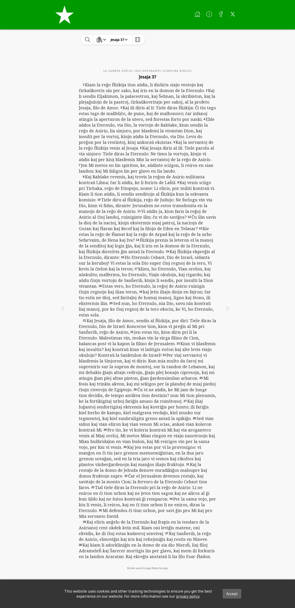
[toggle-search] (87, 40)
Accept (232, 593)
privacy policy (187, 596)
